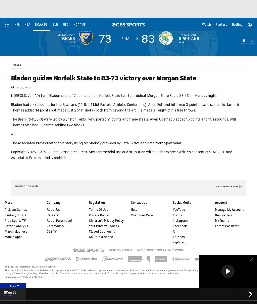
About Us (53, 210)
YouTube (179, 210)
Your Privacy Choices (104, 226)
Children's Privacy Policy (106, 221)
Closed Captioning (102, 232)
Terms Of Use (98, 210)
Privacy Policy (99, 215)
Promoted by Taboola (228, 186)
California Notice (101, 237)
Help (134, 210)
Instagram (180, 221)
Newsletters (224, 215)
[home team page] (167, 38)
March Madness (16, 232)
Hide (14, 285)
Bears (68, 38)
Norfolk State (187, 35)
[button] (228, 271)
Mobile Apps (13, 237)
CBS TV (52, 232)
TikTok (177, 215)
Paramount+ (56, 226)
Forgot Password (227, 226)
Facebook (180, 226)
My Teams (222, 221)
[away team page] (87, 38)
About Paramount (59, 221)
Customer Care (142, 215)
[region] (228, 271)
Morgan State (66, 35)
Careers (52, 215)
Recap (17, 64)
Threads (179, 237)
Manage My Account (229, 210)
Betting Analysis (16, 226)
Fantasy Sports (15, 215)
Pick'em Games (16, 210)
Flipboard (179, 242)
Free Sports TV (15, 221)
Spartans (189, 38)
